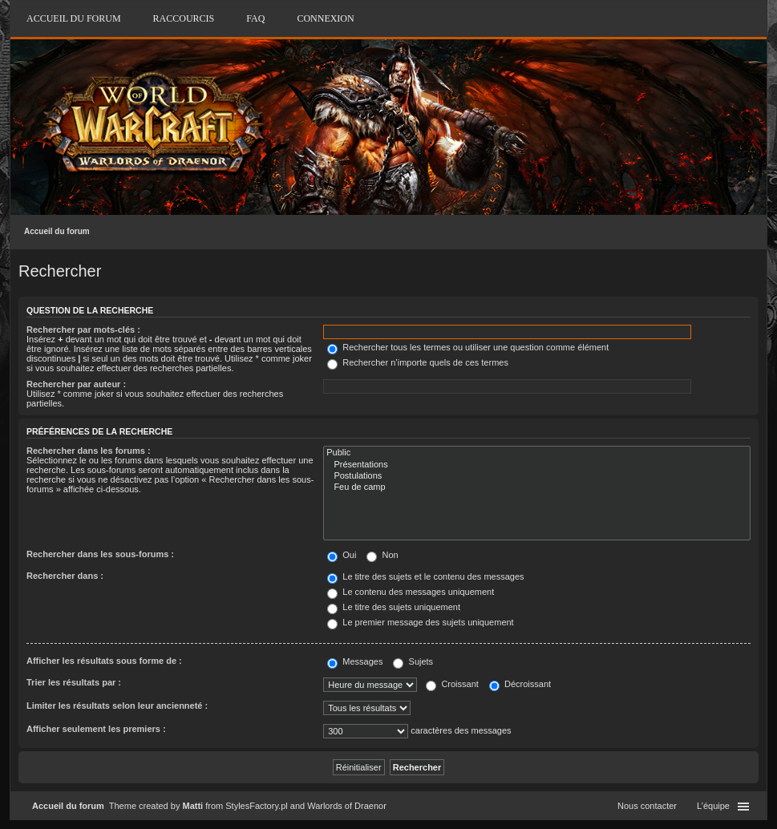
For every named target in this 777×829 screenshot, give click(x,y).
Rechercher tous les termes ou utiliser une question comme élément (468, 347)
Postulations (537, 476)
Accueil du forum (57, 231)
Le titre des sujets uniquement (393, 607)
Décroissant (520, 684)
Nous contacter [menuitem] (647, 806)
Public (537, 453)
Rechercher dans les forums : (88, 450)
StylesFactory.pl (256, 806)
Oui (341, 555)
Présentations (537, 465)
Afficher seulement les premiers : (96, 729)
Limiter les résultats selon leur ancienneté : (117, 705)
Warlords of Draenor (346, 806)
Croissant (452, 684)
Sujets (413, 661)
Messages (354, 661)
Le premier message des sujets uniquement (420, 622)
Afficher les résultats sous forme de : (104, 660)
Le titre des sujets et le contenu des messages (425, 576)
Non (382, 555)
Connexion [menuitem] (325, 18)
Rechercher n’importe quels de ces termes (417, 362)
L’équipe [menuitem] (713, 806)
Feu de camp (537, 487)
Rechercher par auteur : (76, 384)
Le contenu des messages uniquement (410, 591)
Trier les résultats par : (73, 682)
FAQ (255, 18)
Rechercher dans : (64, 575)
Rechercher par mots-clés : (83, 329)
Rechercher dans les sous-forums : (100, 554)
